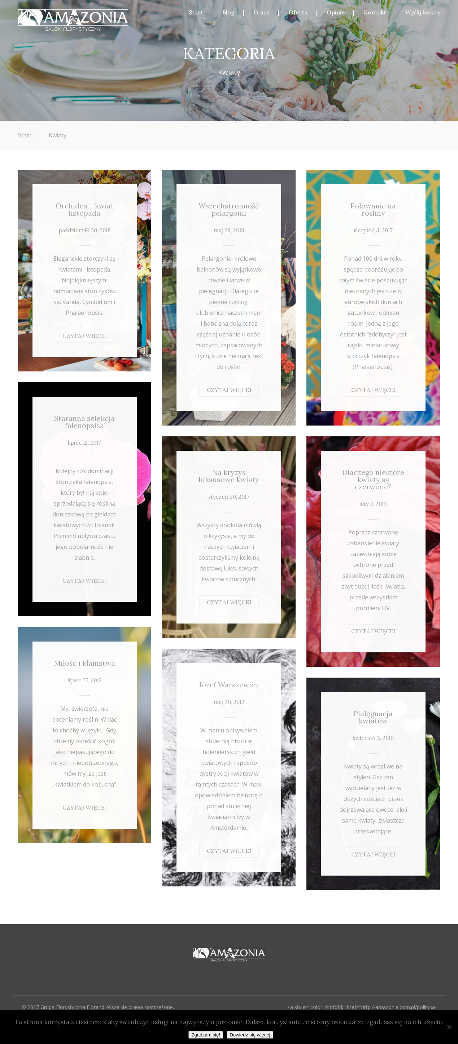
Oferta (298, 12)
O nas (262, 12)
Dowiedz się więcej (250, 1035)
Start (196, 12)
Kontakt (375, 12)
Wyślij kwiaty (422, 12)
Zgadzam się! (205, 1035)
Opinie (336, 12)
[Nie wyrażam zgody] (449, 1027)
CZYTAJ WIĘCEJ (84, 335)
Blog (228, 12)
